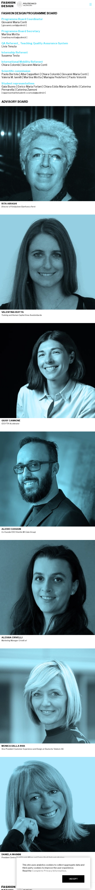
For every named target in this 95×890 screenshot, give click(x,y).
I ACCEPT (73, 879)
